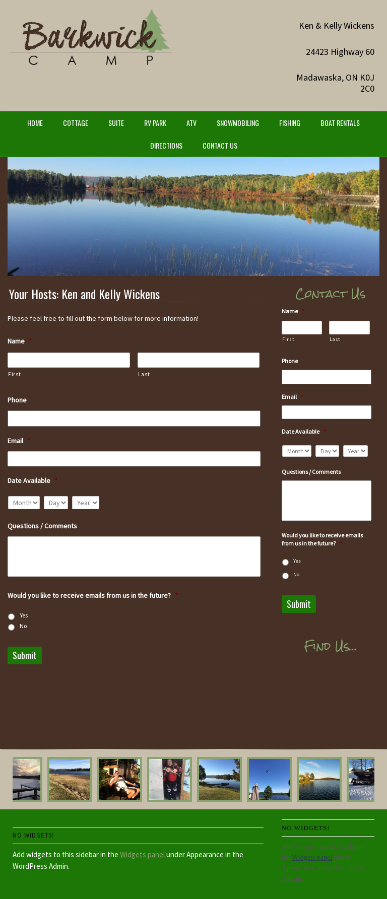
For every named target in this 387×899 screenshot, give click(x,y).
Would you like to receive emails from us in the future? (93, 595)
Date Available (32, 480)
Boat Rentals (340, 122)
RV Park (155, 122)
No (23, 626)
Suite (116, 122)
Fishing (289, 122)
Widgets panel (142, 854)
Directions (166, 145)
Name (20, 340)
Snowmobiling (238, 122)
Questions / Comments (42, 525)
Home (35, 122)
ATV (191, 122)
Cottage (75, 122)
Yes (24, 615)
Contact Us (220, 145)
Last (144, 374)
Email (19, 440)
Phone (17, 399)
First (14, 374)
